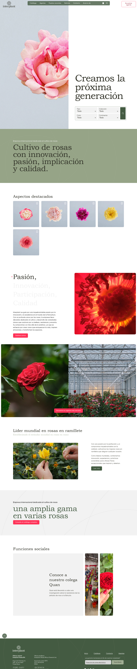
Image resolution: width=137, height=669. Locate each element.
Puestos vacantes (55, 3)
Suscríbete (117, 662)
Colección (108, 110)
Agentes (42, 3)
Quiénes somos (20, 335)
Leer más (96, 468)
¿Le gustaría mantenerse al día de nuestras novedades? (102, 658)
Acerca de (87, 3)
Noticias (67, 3)
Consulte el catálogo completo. (26, 522)
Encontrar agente (128, 4)
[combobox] (107, 3)
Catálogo (33, 3)
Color (86, 117)
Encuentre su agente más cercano (68, 410)
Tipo (86, 110)
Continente (108, 117)
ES (107, 3)
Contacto (76, 3)
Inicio (86, 653)
